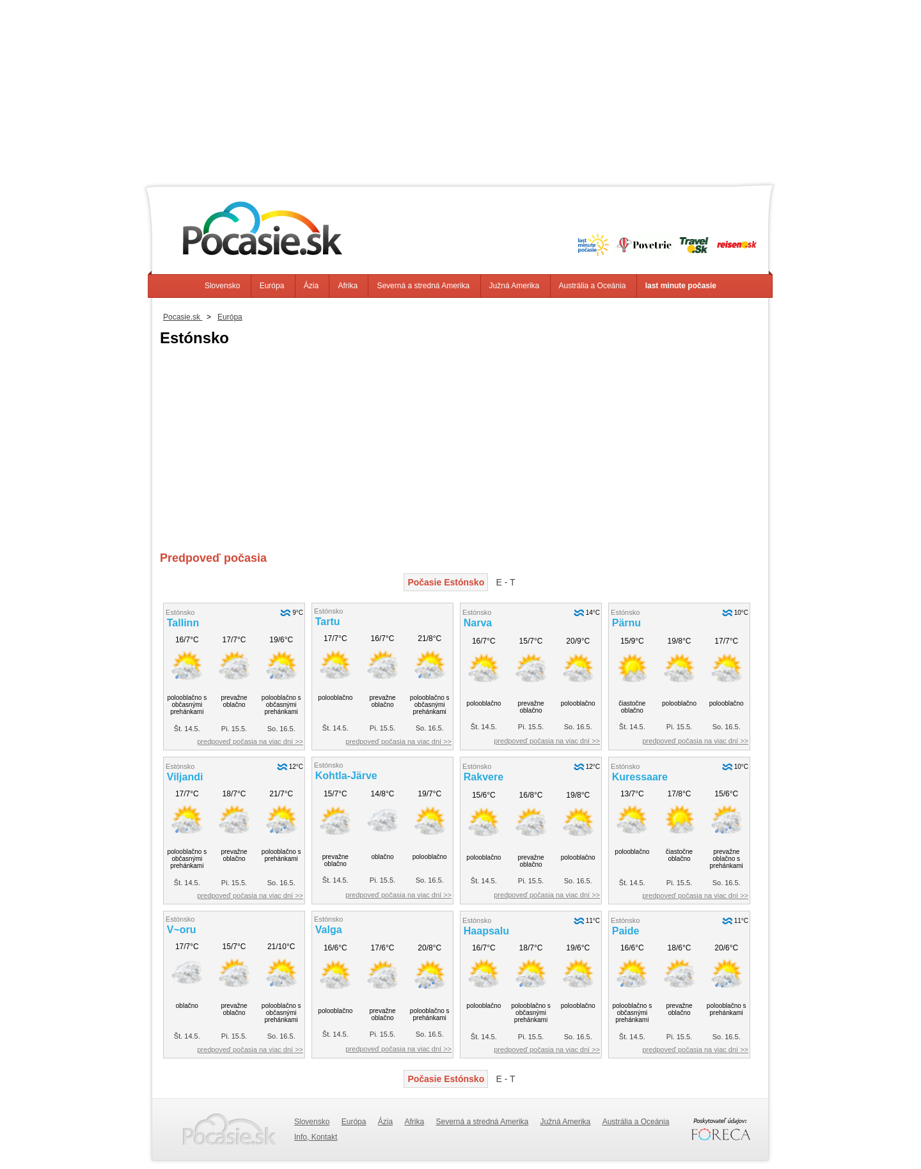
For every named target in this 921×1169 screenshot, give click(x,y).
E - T (506, 582)
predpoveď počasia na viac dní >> (250, 741)
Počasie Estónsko (445, 582)
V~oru (181, 929)
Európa (272, 285)
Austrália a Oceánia (592, 285)
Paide (626, 930)
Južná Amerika (514, 285)
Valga (328, 929)
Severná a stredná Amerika (423, 285)
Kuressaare (640, 776)
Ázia (311, 285)
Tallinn (183, 622)
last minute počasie (680, 285)
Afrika (348, 285)
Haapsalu (486, 930)
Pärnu (626, 622)
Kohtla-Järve (346, 775)
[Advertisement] (460, 89)
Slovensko (222, 285)
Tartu (327, 621)
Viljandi (185, 776)
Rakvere (483, 776)
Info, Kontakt (315, 1137)
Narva (478, 622)
